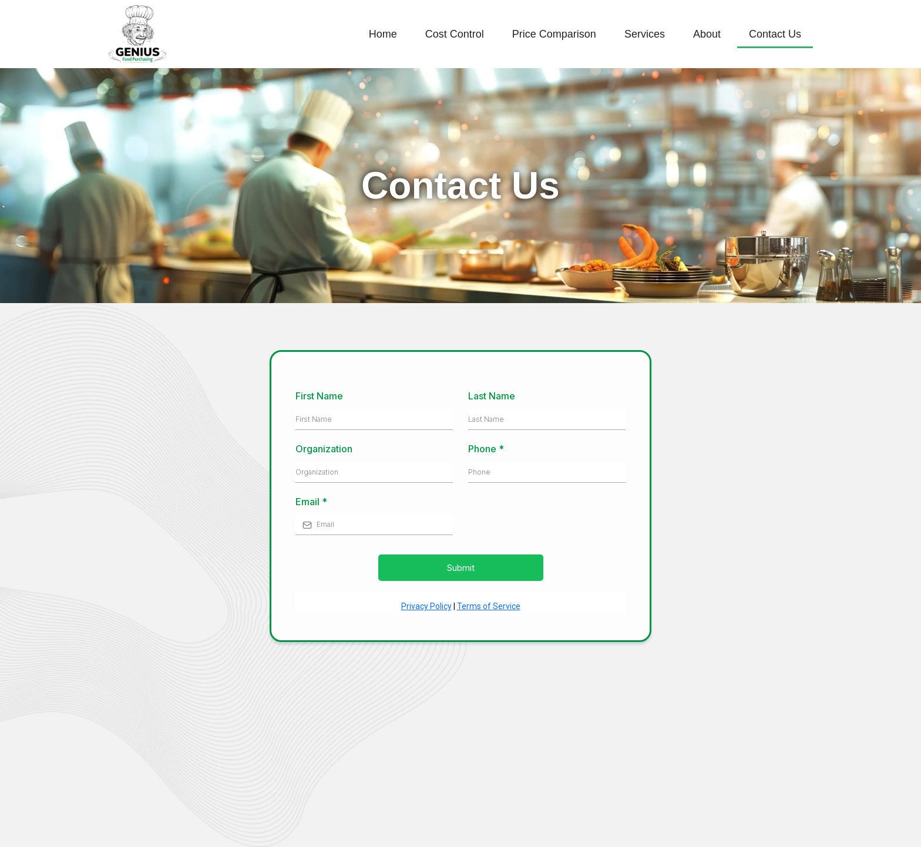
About (707, 34)
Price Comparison (554, 34)
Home (383, 34)
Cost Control (454, 34)
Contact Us (775, 34)
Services (644, 34)
